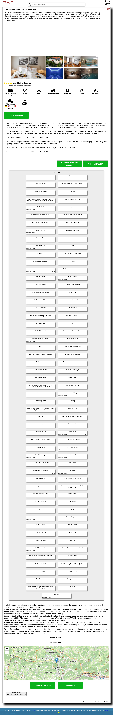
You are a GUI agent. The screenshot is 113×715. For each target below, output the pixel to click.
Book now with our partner (69, 164)
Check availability (16, 115)
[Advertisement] (56, 39)
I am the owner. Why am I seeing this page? (16, 693)
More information (95, 164)
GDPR (107, 710)
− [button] (7, 652)
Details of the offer (43, 685)
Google (33, 710)
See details (70, 685)
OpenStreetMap (104, 678)
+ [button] (7, 649)
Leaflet (95, 678)
